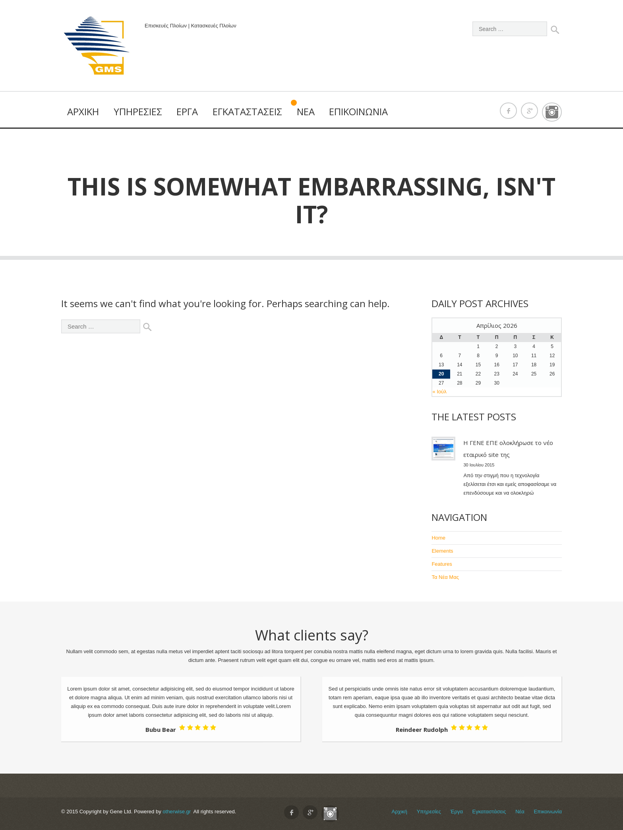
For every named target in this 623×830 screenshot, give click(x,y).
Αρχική (83, 111)
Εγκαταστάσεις (247, 111)
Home (438, 538)
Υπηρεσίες (138, 111)
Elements (442, 551)
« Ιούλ (439, 392)
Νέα (306, 111)
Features (441, 564)
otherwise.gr (177, 812)
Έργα (187, 111)
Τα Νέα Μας (445, 577)
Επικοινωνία (358, 111)
